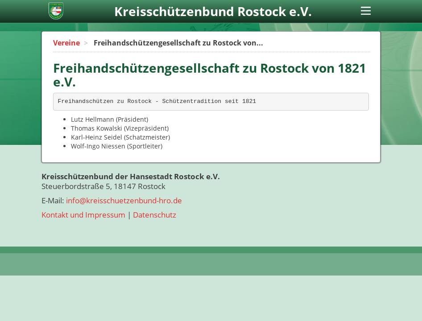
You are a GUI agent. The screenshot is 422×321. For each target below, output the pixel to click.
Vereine (66, 43)
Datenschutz (154, 215)
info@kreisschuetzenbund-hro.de (124, 200)
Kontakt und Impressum (83, 215)
